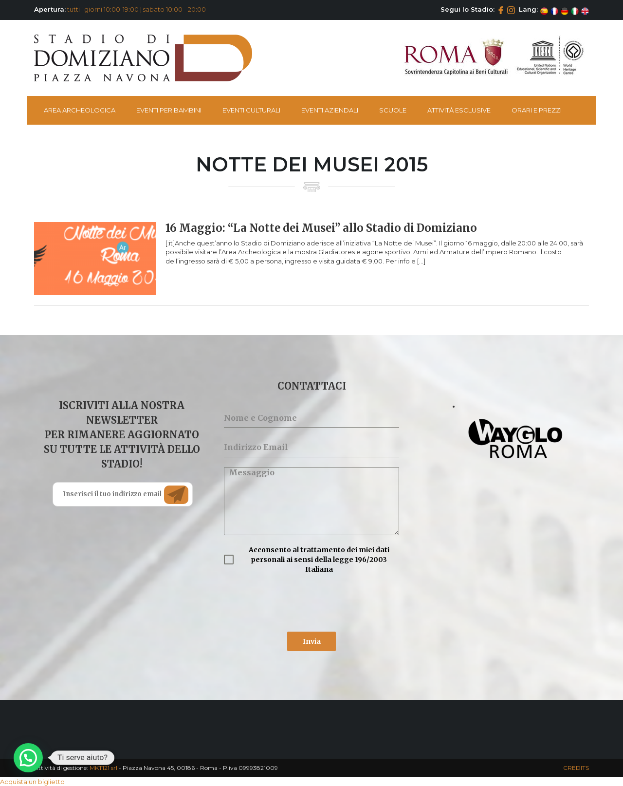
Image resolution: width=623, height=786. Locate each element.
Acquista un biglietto (32, 782)
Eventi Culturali (251, 110)
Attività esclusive (459, 110)
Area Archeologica (79, 110)
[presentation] (298, 603)
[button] (28, 757)
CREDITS (576, 767)
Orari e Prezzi (537, 110)
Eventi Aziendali (329, 110)
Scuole (392, 110)
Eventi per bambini (169, 110)
